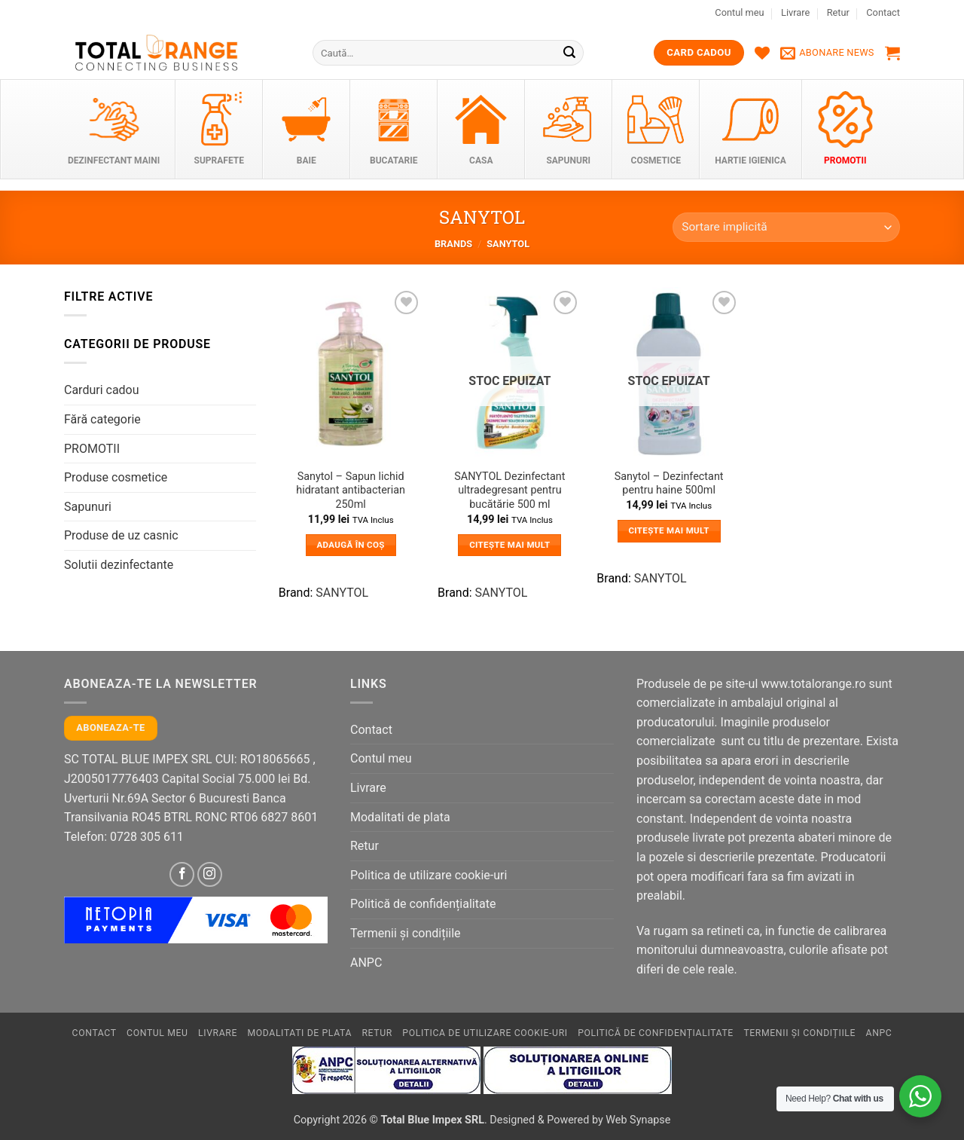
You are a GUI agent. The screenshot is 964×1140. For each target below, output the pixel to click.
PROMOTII (92, 449)
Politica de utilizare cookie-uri (428, 875)
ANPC (366, 962)
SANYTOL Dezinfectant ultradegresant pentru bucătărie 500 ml (509, 490)
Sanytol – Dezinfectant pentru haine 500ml (669, 483)
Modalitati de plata (400, 817)
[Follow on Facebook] (181, 874)
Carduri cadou (101, 390)
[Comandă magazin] (786, 227)
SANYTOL (342, 592)
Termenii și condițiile (405, 933)
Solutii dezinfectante (118, 565)
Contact (883, 12)
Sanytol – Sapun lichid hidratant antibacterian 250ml (350, 490)
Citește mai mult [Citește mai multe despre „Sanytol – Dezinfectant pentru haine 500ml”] (668, 530)
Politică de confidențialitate (423, 904)
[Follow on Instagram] (209, 874)
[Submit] (570, 53)
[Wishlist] (762, 52)
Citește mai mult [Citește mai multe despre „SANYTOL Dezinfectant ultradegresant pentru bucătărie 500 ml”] (509, 544)
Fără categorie (102, 419)
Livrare (795, 12)
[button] (827, 52)
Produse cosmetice (115, 477)
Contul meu (739, 12)
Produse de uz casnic (121, 535)
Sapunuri (87, 507)
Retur (838, 12)
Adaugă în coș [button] (351, 544)
